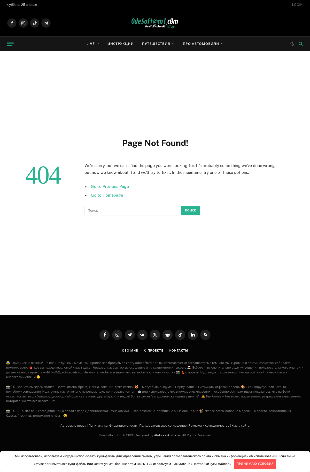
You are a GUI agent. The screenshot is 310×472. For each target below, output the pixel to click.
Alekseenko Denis (167, 435)
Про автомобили (201, 44)
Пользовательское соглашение (162, 425)
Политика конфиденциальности (112, 425)
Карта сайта (240, 425)
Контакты (178, 350)
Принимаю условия (255, 463)
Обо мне (130, 350)
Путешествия (156, 44)
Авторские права (73, 425)
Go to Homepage (107, 195)
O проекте (153, 350)
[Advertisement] (155, 93)
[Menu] (10, 43)
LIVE (90, 44)
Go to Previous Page (110, 186)
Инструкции (120, 44)
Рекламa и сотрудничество (209, 425)
